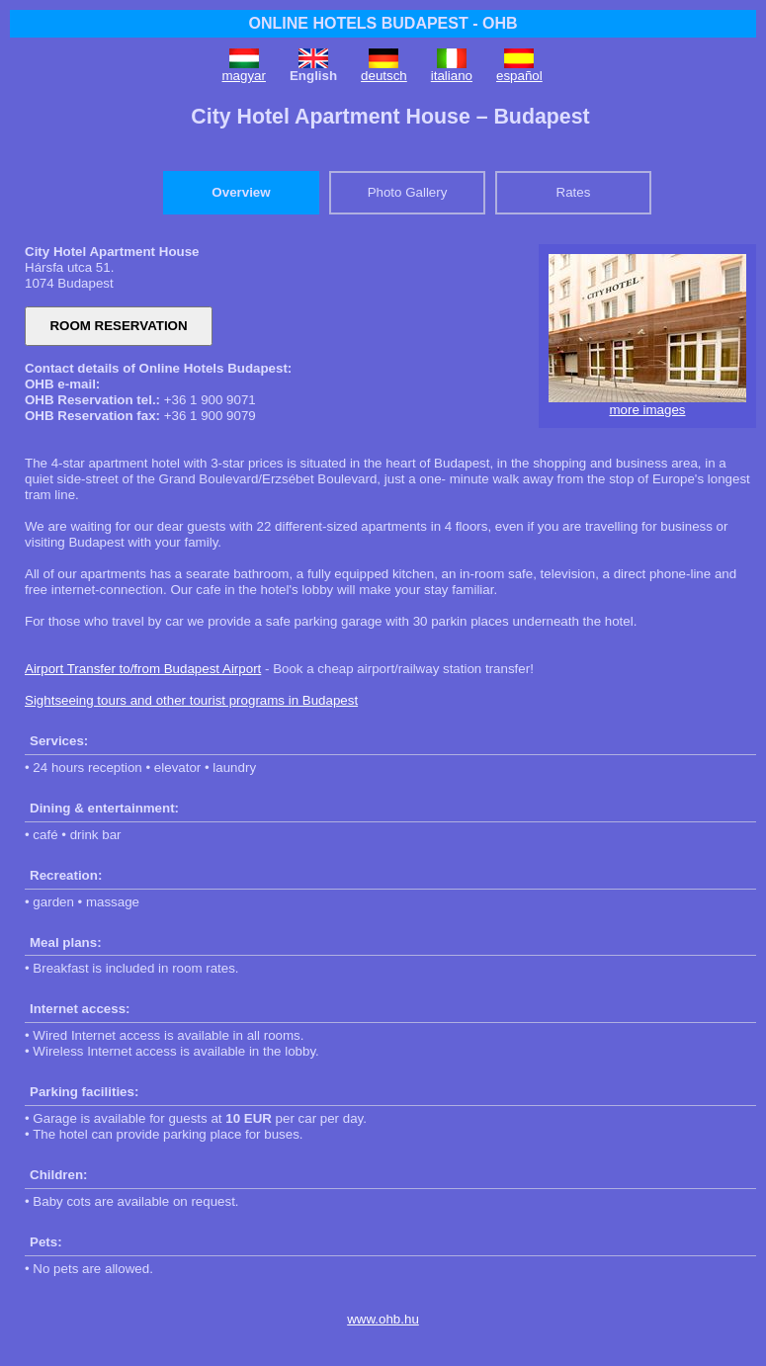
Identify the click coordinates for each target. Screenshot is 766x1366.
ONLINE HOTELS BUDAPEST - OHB (382, 23)
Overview (241, 192)
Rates (573, 192)
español (519, 75)
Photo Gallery (408, 192)
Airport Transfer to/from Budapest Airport (143, 668)
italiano (451, 75)
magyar (244, 75)
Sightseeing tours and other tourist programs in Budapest (191, 700)
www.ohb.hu (383, 1319)
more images (647, 409)
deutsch (384, 75)
